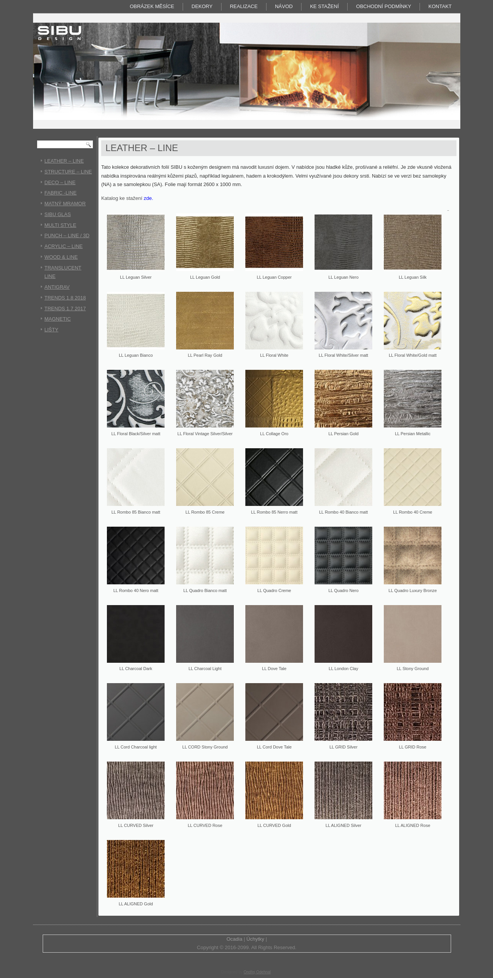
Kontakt (439, 6)
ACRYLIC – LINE (64, 246)
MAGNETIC (58, 319)
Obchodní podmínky (383, 6)
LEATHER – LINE (64, 161)
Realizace (244, 6)
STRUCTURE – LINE (68, 172)
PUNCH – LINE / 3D (67, 235)
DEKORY (202, 6)
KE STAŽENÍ (324, 6)
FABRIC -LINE (61, 193)
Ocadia (234, 939)
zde (148, 198)
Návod (284, 6)
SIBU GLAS (58, 214)
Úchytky (255, 939)
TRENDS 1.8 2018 (65, 298)
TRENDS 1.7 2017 (65, 308)
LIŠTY (51, 330)
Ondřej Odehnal (257, 972)
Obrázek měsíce (152, 6)
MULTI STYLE (61, 225)
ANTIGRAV (57, 287)
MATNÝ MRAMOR (65, 203)
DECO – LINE (60, 182)
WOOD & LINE (61, 257)
